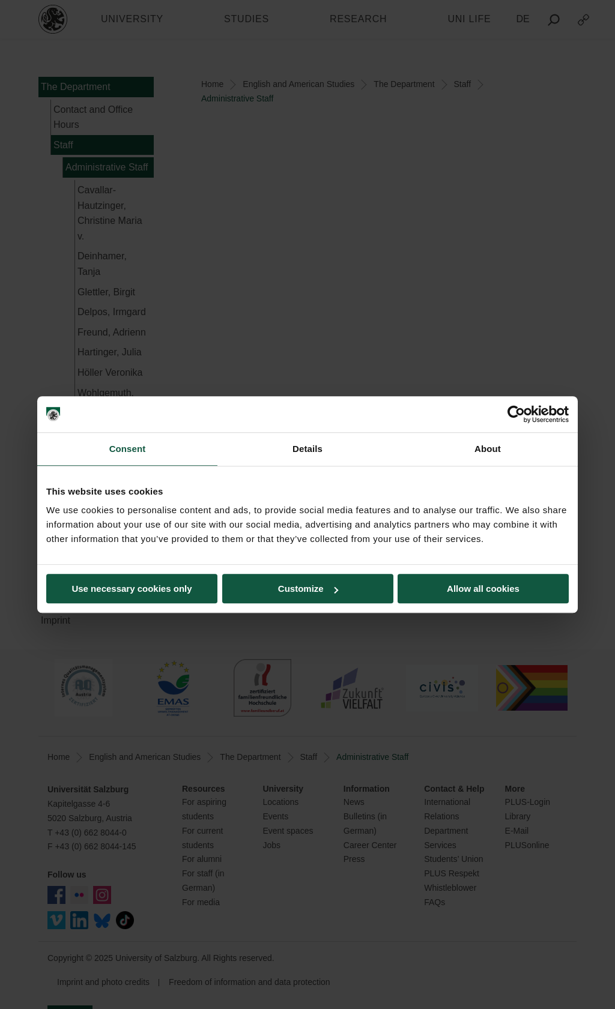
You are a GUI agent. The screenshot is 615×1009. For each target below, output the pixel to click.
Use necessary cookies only (131, 588)
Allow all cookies (483, 588)
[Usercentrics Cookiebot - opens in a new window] (516, 414)
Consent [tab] (127, 449)
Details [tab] (307, 449)
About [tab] (487, 449)
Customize (308, 588)
